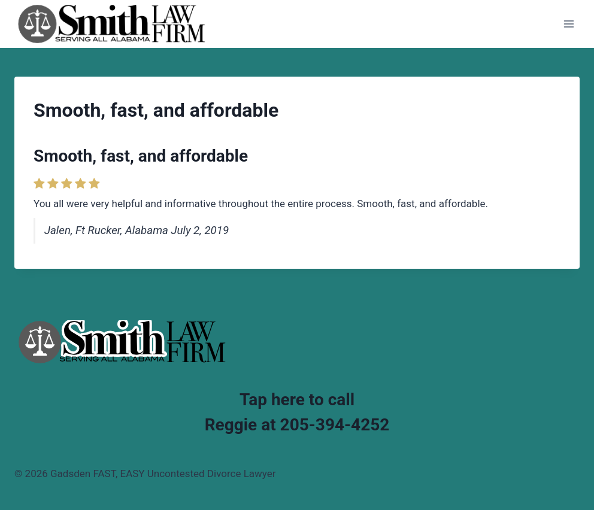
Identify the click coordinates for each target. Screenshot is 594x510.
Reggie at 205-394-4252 (297, 425)
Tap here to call (297, 399)
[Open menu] (568, 23)
